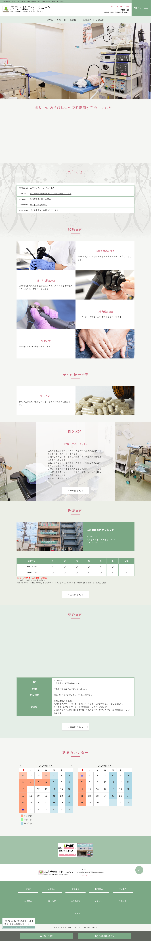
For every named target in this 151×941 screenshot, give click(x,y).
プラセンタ (99, 901)
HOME (49, 20)
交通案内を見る (75, 727)
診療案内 (28, 901)
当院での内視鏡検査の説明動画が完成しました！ (50, 194)
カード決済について (38, 205)
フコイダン (75, 913)
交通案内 (100, 20)
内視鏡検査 (75, 901)
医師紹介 (74, 20)
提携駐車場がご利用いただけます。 (45, 210)
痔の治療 (52, 901)
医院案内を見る (75, 595)
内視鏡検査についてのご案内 (42, 188)
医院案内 (87, 20)
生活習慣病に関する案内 (40, 199)
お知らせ (61, 20)
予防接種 (122, 901)
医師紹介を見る (75, 491)
